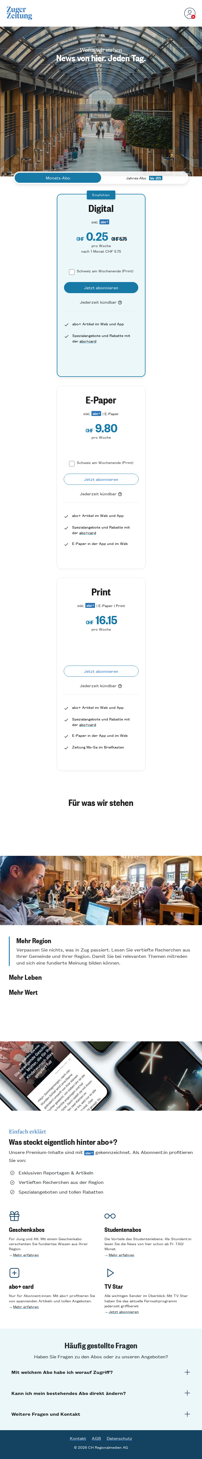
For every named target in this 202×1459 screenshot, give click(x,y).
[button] (101, 951)
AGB (96, 1438)
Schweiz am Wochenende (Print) (105, 270)
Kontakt (78, 1438)
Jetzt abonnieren (124, 1311)
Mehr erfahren (26, 1254)
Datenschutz (119, 1438)
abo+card (88, 341)
